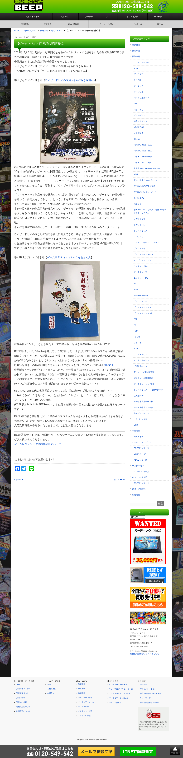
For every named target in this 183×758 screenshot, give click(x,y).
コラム (160, 24)
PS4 (135, 325)
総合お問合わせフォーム (149, 702)
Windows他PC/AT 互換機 (144, 186)
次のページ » (119, 479)
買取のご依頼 (21, 702)
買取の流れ (65, 16)
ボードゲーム (139, 115)
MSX (136, 174)
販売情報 (136, 431)
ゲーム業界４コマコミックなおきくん (69, 257)
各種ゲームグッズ (141, 413)
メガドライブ (139, 219)
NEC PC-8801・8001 (143, 145)
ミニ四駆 (137, 80)
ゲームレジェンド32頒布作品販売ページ (37, 444)
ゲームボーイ (139, 248)
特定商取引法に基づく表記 (150, 693)
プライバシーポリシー (149, 689)
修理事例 (136, 51)
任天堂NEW (139, 396)
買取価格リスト (22, 693)
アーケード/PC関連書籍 (144, 372)
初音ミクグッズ (140, 121)
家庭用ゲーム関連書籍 (143, 378)
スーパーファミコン (142, 260)
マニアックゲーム (141, 360)
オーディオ (138, 92)
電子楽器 (137, 204)
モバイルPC (139, 198)
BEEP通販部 (73, 24)
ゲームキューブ (140, 272)
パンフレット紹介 (140, 477)
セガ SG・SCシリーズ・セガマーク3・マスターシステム (151, 211)
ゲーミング (138, 86)
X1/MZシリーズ (140, 460)
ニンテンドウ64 (140, 266)
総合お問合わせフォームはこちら (144, 654)
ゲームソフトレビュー (141, 442)
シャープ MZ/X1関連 (143, 162)
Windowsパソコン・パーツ (145, 192)
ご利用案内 (51, 689)
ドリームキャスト (141, 231)
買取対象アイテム (33, 16)
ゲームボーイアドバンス (144, 254)
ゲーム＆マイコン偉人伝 (119, 698)
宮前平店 (47, 24)
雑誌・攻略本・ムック (143, 407)
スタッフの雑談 (139, 489)
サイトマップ (145, 698)
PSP (136, 331)
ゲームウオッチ (140, 301)
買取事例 (136, 56)
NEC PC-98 (139, 127)
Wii (135, 284)
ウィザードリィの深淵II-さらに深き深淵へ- (70, 80)
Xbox (136, 348)
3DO (136, 68)
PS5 (135, 104)
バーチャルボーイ (141, 98)
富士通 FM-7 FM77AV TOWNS (147, 168)
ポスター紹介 (138, 466)
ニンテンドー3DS (141, 62)
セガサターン (139, 225)
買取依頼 (89, 16)
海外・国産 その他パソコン (145, 180)
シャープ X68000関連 (143, 156)
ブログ (109, 16)
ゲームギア (138, 74)
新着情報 (136, 495)
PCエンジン (139, 237)
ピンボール (137, 24)
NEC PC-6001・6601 (143, 151)
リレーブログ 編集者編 (118, 684)
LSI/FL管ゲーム (140, 366)
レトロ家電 (138, 133)
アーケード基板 (106, 24)
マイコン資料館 (115, 702)
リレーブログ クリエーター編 (121, 689)
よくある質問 (132, 16)
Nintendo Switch (141, 296)
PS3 (135, 319)
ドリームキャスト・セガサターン (148, 390)
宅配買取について (23, 707)
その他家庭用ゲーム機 (143, 401)
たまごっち (138, 109)
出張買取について (23, 711)
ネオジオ (137, 343)
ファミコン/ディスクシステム (146, 242)
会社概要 (158, 16)
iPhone (137, 139)
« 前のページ (19, 479)
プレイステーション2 (143, 313)
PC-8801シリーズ (141, 448)
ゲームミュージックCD (144, 384)
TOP (18, 684)
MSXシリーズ (140, 454)
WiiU (136, 290)
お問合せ (50, 693)
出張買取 (136, 45)
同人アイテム (139, 436)
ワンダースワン (140, 354)
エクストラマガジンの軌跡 (119, 693)
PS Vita (137, 337)
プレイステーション (142, 307)
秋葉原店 (25, 24)
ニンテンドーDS (141, 278)
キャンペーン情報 (140, 419)
